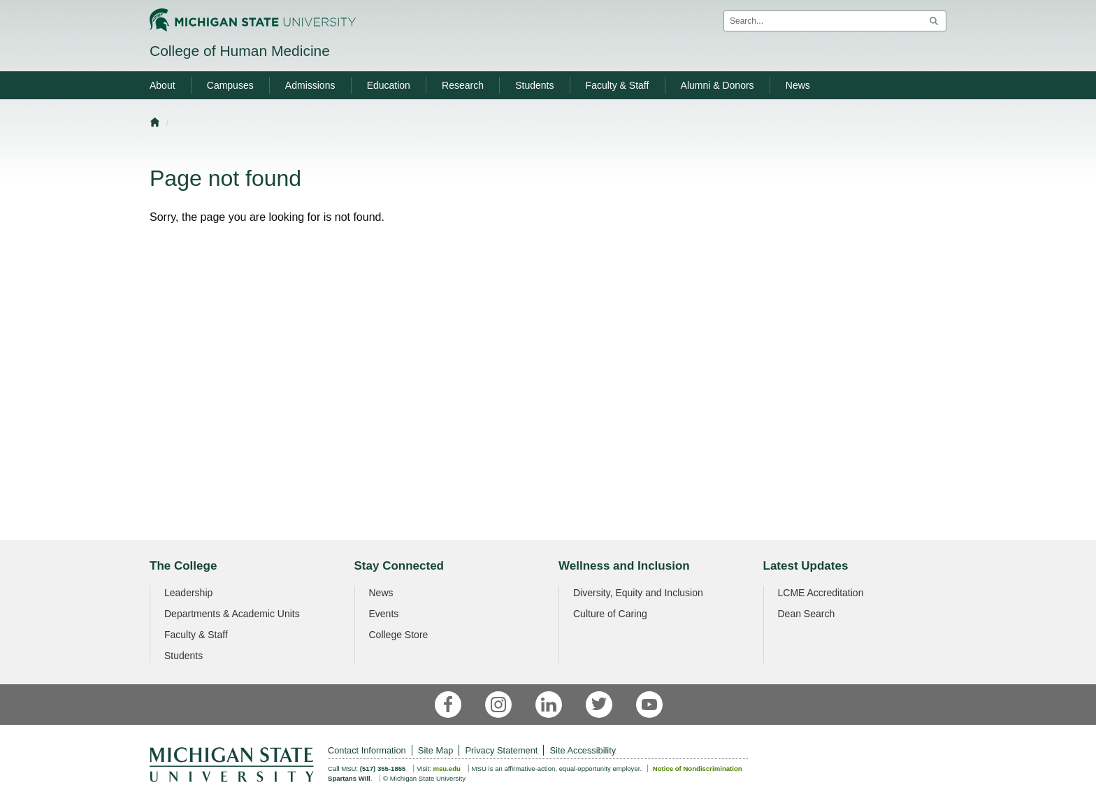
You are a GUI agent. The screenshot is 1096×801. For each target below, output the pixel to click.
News (381, 592)
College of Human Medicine (240, 51)
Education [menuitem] (388, 85)
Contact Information (367, 750)
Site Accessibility (583, 750)
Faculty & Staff (196, 634)
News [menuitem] (798, 85)
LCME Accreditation (821, 592)
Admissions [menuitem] (310, 85)
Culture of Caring (610, 613)
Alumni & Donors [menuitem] (717, 85)
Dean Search (806, 613)
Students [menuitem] (534, 85)
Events (384, 613)
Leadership (188, 592)
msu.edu (446, 768)
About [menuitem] (162, 85)
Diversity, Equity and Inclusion (638, 592)
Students (183, 655)
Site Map (436, 750)
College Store (398, 634)
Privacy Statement (502, 750)
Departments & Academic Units (232, 613)
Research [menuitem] (463, 85)
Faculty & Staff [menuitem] (617, 85)
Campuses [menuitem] (230, 85)
